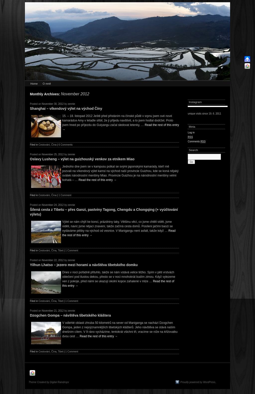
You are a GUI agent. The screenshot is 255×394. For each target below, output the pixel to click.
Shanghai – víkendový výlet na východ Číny (66, 109)
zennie (71, 104)
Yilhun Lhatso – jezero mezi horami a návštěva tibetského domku (84, 265)
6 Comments (66, 144)
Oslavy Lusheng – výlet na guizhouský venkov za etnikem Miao (82, 159)
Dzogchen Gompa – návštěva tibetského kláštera (70, 315)
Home (34, 83)
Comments (197, 141)
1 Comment (65, 195)
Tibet (60, 250)
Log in (191, 132)
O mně (47, 83)
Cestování (44, 144)
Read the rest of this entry (97, 180)
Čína (54, 144)
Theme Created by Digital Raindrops (49, 382)
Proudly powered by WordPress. (198, 382)
